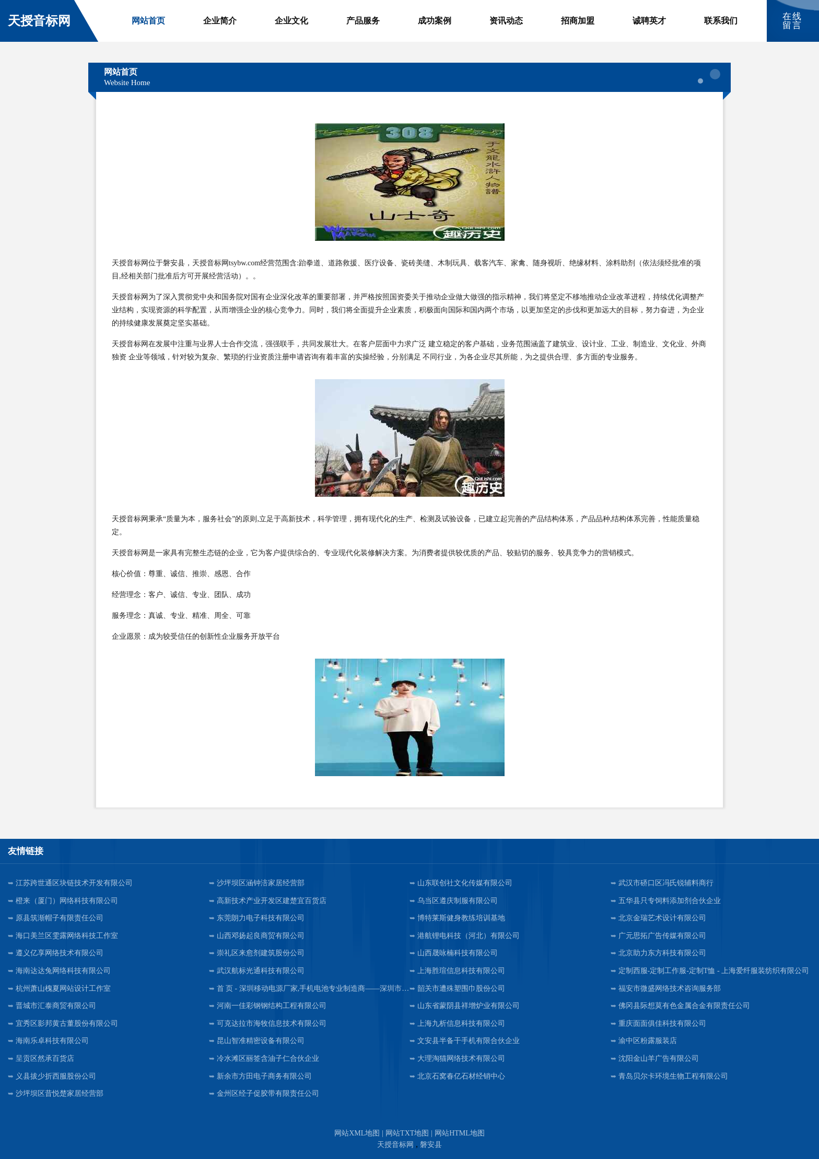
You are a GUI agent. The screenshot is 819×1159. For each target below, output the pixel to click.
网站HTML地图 (460, 1133)
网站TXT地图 (407, 1133)
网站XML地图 (357, 1133)
